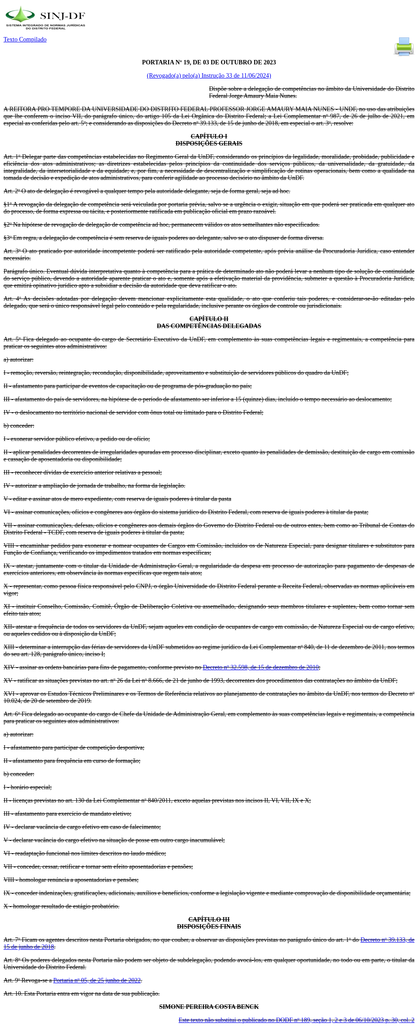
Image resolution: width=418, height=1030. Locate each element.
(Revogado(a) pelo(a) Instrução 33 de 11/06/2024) (209, 75)
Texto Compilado (25, 39)
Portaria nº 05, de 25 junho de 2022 (97, 980)
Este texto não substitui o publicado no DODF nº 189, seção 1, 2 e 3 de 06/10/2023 (296, 1020)
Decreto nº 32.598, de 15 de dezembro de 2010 (260, 667)
